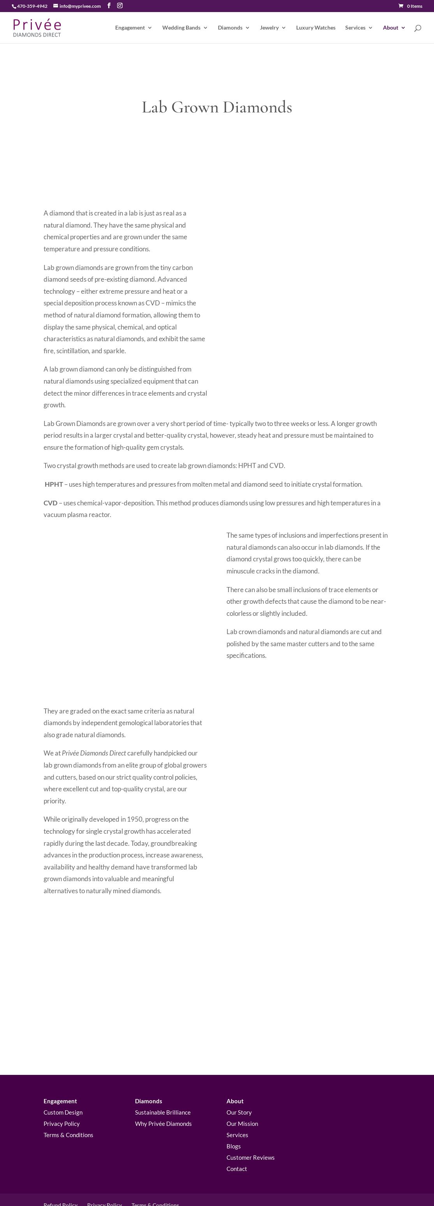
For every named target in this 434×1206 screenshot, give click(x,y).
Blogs (234, 1114)
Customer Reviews (251, 1126)
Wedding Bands (181, 28)
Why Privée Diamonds (163, 1092)
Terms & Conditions (68, 1103)
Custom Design (63, 1081)
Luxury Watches (316, 28)
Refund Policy (60, 1174)
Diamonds (230, 28)
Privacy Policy (62, 1092)
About (390, 28)
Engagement (130, 28)
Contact (237, 1137)
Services (355, 28)
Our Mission (242, 1092)
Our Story (239, 1081)
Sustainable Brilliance (163, 1081)
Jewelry (269, 28)
